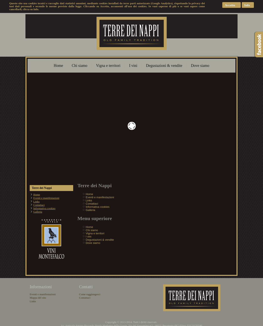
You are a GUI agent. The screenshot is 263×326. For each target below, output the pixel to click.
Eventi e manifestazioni (46, 198)
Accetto (230, 5)
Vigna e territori (108, 65)
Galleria (37, 211)
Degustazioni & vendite (164, 65)
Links (36, 201)
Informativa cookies (44, 208)
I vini (133, 65)
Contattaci (39, 205)
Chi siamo (79, 65)
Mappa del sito (38, 297)
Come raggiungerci (89, 294)
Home (58, 65)
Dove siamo (200, 65)
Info (247, 5)
